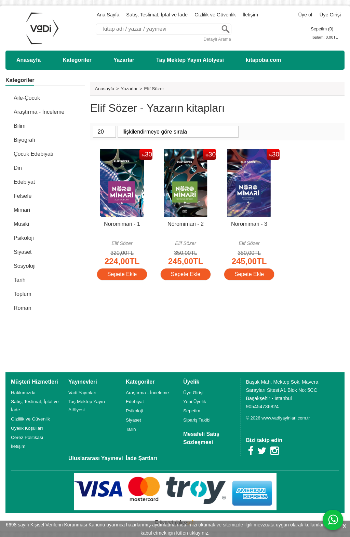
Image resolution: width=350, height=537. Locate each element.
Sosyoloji (25, 266)
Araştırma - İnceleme (39, 112)
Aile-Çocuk (27, 98)
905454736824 (262, 406)
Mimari (22, 210)
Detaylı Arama (217, 39)
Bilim (20, 126)
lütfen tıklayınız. (193, 533)
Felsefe (22, 196)
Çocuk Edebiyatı (34, 154)
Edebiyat (24, 182)
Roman (22, 308)
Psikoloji (24, 238)
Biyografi (24, 140)
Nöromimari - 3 (249, 224)
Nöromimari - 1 (122, 224)
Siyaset (22, 252)
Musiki (21, 224)
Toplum (22, 294)
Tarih (20, 280)
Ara (225, 29)
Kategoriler (19, 80)
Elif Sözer (122, 243)
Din (18, 168)
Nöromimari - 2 (185, 224)
